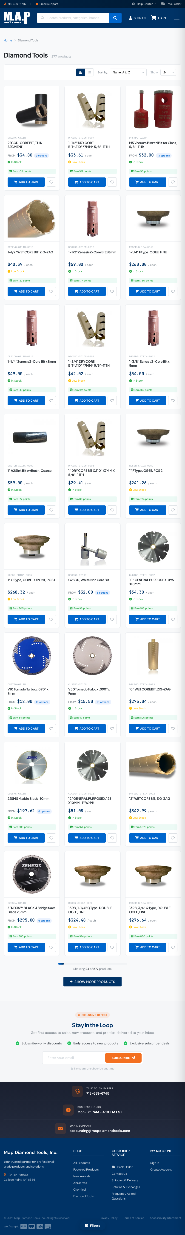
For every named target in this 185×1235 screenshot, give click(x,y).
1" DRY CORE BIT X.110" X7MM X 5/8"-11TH (91, 473)
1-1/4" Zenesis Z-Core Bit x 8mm (32, 361)
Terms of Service (133, 1218)
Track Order (171, 4)
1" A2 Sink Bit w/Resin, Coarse (30, 471)
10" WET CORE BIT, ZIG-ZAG (150, 689)
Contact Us (119, 1174)
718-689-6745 (17, 4)
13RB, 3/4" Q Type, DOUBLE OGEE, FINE (150, 910)
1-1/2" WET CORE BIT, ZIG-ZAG (30, 252)
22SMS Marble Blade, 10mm (28, 799)
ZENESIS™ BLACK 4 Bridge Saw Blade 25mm (31, 910)
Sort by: (102, 72)
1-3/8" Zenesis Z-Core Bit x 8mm (149, 363)
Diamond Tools (83, 1196)
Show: (154, 72)
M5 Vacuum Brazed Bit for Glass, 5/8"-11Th (153, 145)
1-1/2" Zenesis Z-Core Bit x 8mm (92, 252)
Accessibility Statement (165, 1218)
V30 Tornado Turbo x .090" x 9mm (89, 691)
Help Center (144, 4)
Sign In (154, 1163)
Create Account (161, 1170)
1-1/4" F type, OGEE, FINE (148, 252)
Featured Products (86, 1170)
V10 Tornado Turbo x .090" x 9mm (28, 691)
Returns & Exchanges (126, 1187)
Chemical (79, 1190)
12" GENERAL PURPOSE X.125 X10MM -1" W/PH (89, 801)
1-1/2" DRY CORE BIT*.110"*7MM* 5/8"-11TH (88, 145)
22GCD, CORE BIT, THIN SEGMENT (25, 145)
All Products (81, 1163)
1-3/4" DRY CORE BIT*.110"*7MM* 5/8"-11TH (88, 363)
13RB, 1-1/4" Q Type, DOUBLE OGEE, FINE (90, 910)
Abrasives (80, 1183)
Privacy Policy (109, 1218)
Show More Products (92, 982)
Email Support (49, 4)
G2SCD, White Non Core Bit (88, 580)
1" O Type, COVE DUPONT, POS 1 (31, 580)
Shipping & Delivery (125, 1181)
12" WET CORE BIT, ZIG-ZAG (149, 799)
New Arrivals (82, 1176)
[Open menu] (176, 18)
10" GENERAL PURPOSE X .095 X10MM (151, 582)
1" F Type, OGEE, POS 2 (145, 471)
